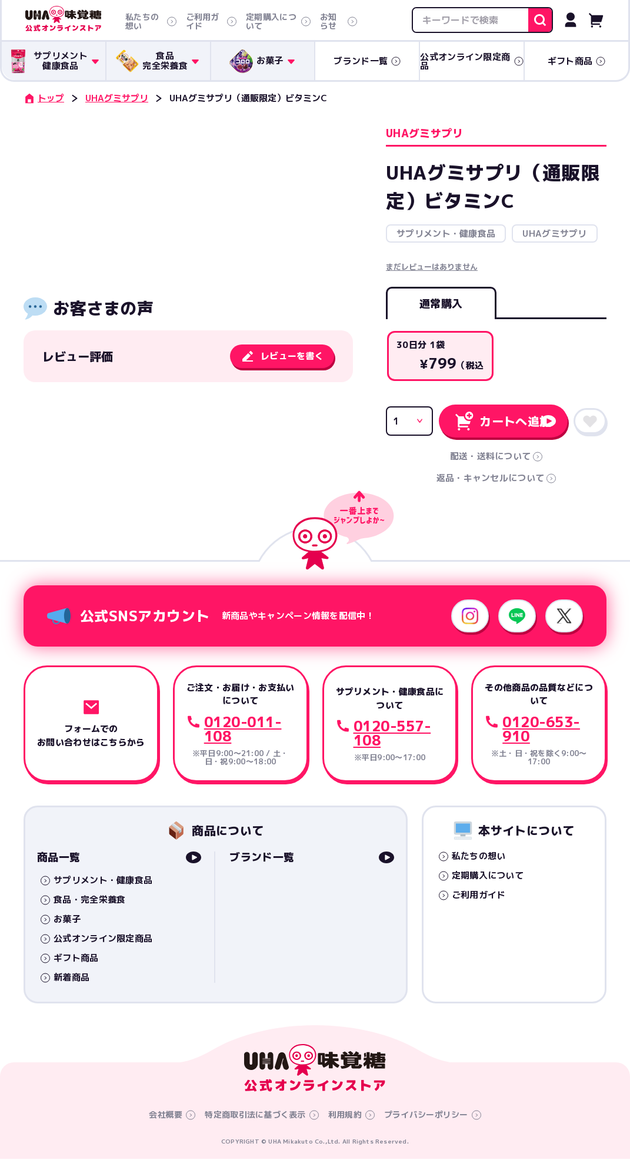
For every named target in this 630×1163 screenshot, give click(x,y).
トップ (44, 98)
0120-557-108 (392, 737)
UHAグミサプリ (116, 98)
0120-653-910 (541, 733)
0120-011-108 (243, 733)
